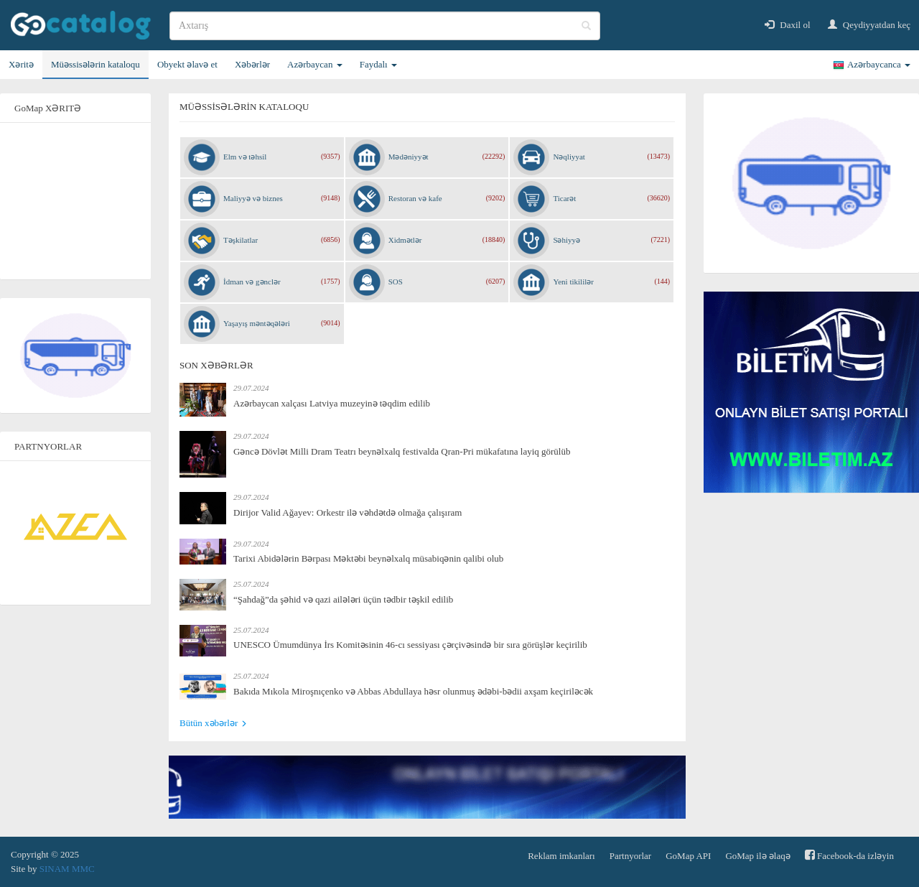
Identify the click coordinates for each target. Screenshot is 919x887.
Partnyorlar (630, 855)
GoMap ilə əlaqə (757, 855)
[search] (384, 25)
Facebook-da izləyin (849, 855)
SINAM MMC (67, 868)
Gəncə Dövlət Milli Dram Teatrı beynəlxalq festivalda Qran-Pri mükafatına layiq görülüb (401, 451)
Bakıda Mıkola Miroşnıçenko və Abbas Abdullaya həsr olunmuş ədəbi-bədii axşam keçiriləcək (413, 691)
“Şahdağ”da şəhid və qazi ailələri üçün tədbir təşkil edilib (343, 599)
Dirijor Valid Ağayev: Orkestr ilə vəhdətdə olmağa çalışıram (347, 512)
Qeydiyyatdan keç (869, 24)
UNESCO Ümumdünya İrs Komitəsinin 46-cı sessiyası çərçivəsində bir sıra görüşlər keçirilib (410, 644)
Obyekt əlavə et (187, 64)
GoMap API (688, 855)
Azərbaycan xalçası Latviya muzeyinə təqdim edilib (331, 403)
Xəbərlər (252, 64)
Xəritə (21, 64)
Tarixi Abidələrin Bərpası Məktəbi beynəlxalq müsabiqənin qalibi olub (368, 558)
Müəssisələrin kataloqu (95, 64)
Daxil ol (788, 24)
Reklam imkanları (561, 855)
